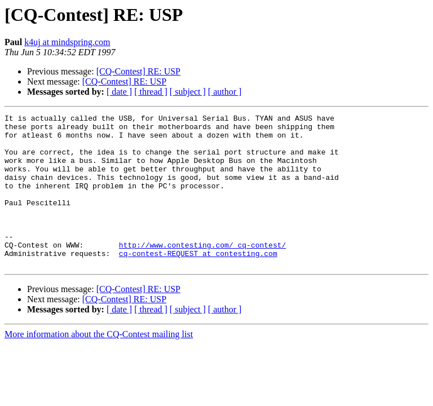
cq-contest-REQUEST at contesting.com (198, 282)
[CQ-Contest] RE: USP (138, 71)
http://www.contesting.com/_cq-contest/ (202, 272)
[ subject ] (188, 91)
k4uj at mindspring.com (67, 42)
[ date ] (119, 91)
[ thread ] (150, 91)
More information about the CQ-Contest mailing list (99, 364)
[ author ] (225, 91)
